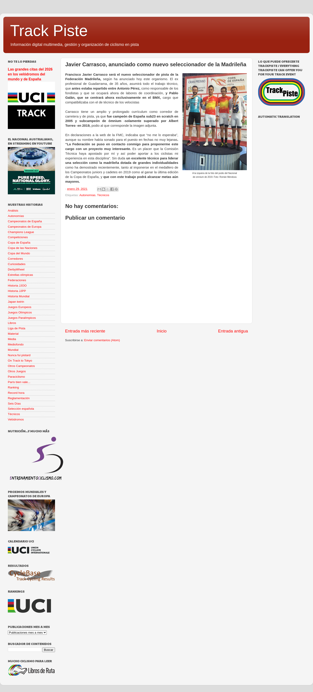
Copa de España (19, 242)
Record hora (16, 392)
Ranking (13, 387)
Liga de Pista (16, 328)
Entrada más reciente (85, 331)
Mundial (13, 349)
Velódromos (16, 419)
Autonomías (87, 195)
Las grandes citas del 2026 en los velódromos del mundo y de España (30, 74)
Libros (12, 323)
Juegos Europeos (19, 307)
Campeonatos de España (25, 221)
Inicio (162, 331)
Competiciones (18, 237)
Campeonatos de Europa (24, 226)
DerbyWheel (16, 269)
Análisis (13, 210)
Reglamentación (19, 398)
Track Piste (49, 30)
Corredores (15, 258)
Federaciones (17, 280)
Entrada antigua (233, 331)
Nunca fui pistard (19, 355)
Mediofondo (16, 344)
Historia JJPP (17, 291)
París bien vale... (19, 382)
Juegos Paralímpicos (22, 317)
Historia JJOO (17, 285)
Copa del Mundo (19, 253)
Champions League (21, 232)
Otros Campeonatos (21, 366)
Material (13, 333)
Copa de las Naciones (22, 248)
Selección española (21, 408)
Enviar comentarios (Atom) (102, 340)
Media (12, 339)
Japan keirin (16, 301)
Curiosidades (16, 264)
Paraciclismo (16, 376)
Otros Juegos (17, 371)
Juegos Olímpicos (20, 312)
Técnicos (103, 195)
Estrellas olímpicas (20, 274)
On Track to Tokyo (20, 360)
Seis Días (14, 403)
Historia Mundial (19, 296)
